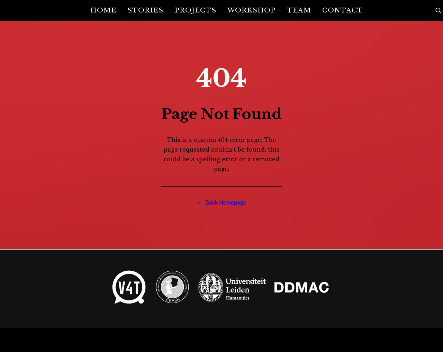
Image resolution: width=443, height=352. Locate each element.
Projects (195, 10)
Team (299, 10)
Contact (342, 10)
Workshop (251, 10)
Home (103, 10)
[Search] (438, 10)
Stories (145, 10)
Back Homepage (221, 203)
